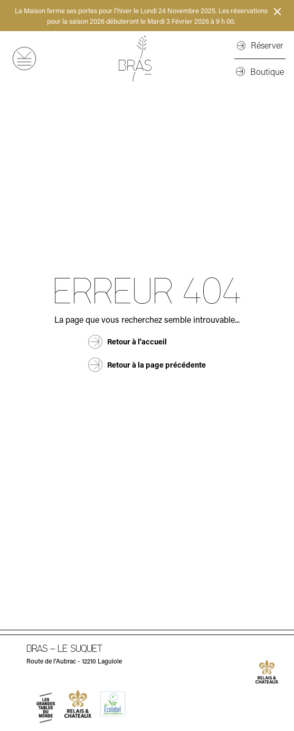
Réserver (267, 45)
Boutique (267, 71)
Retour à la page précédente (156, 365)
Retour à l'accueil (137, 341)
